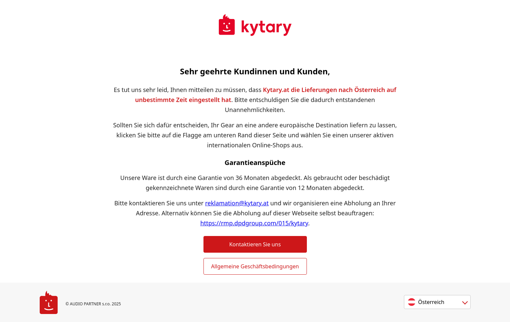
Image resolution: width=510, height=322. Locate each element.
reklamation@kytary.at (237, 203)
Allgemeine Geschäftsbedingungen (255, 266)
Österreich (431, 302)
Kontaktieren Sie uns (255, 244)
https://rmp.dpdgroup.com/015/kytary (254, 223)
